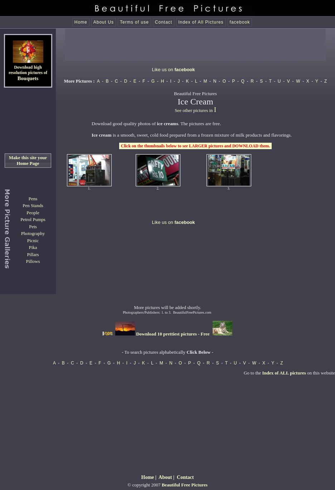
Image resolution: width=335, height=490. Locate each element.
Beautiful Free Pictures (185, 484)
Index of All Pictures (200, 22)
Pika (33, 247)
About (165, 477)
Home (80, 22)
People (32, 212)
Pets (33, 226)
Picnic (33, 240)
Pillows (33, 261)
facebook (240, 22)
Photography (33, 233)
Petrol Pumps (32, 219)
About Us (103, 22)
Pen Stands (33, 205)
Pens (33, 198)
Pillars (33, 254)
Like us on (173, 69)
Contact (163, 22)
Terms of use (134, 22)
